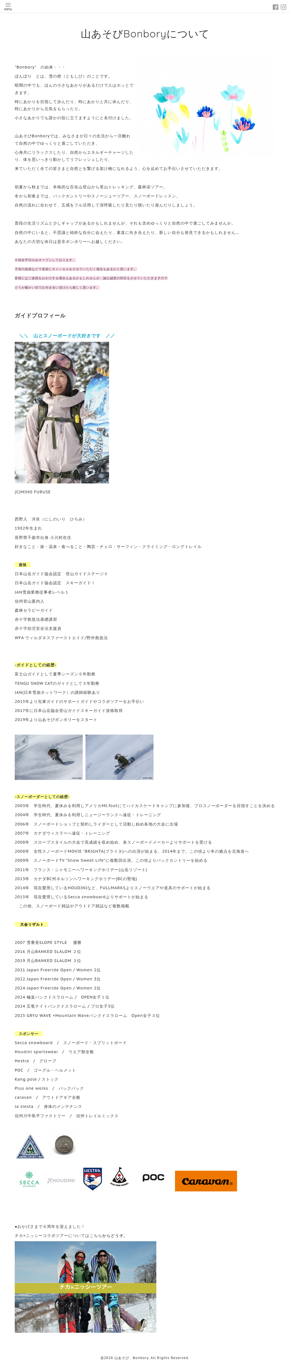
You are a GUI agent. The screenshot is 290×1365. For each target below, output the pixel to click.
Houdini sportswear (36, 1051)
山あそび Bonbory (131, 1358)
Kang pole (26, 1079)
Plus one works (31, 1088)
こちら (95, 1235)
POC (19, 1070)
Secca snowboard (34, 1042)
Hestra (22, 1060)
